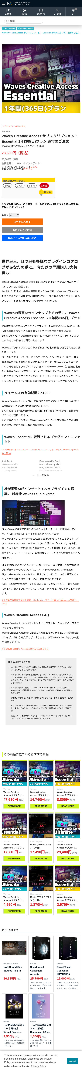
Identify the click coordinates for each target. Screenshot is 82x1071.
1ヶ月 (7, 185)
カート (74, 14)
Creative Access (25, 29)
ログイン (25, 14)
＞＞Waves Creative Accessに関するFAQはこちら (25, 649)
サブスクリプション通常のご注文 (14, 126)
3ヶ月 (20, 185)
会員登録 (8, 14)
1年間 (44, 185)
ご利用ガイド (41, 14)
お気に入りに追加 (22, 230)
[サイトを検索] (23, 21)
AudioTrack (7, 461)
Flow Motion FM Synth (50, 461)
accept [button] (72, 1061)
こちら (33, 167)
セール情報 (57, 14)
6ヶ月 (32, 185)
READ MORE (14, 806)
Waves (12, 29)
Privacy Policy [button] (38, 1066)
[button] (64, 1061)
